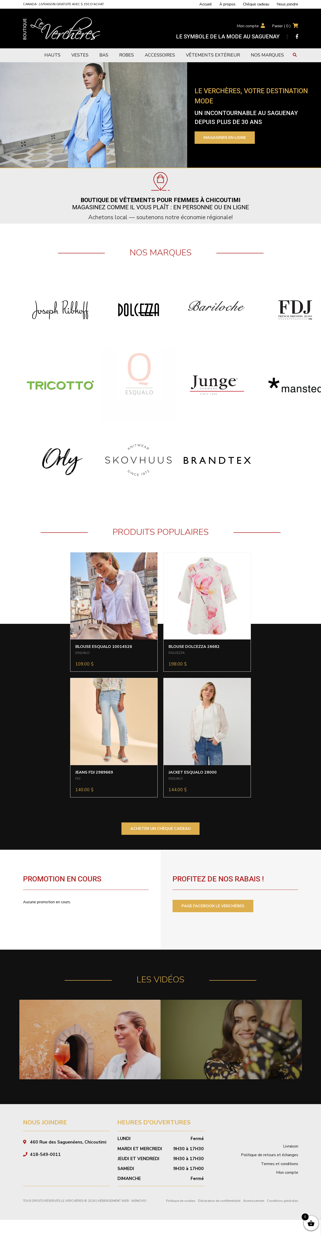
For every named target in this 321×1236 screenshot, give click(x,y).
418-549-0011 (45, 1165)
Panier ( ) (281, 26)
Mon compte (248, 26)
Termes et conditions (279, 1174)
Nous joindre (287, 4)
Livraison (290, 1157)
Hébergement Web (113, 1212)
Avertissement (253, 1212)
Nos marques (267, 55)
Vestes (79, 55)
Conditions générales (282, 1212)
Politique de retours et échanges (269, 1166)
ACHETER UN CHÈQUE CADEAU (160, 828)
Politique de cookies (180, 1212)
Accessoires (160, 55)
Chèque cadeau (256, 4)
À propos (227, 4)
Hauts (52, 55)
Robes (126, 55)
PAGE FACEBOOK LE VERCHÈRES (212, 906)
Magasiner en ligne (225, 137)
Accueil (205, 4)
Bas (103, 55)
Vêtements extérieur (213, 55)
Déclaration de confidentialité (219, 1212)
